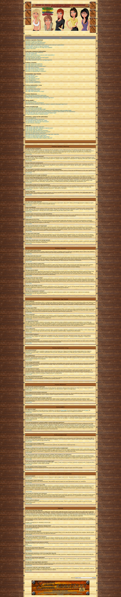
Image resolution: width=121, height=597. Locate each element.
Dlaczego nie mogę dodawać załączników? (36, 133)
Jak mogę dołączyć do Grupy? (33, 90)
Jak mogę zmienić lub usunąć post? (34, 65)
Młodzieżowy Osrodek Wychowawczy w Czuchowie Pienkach (60, 586)
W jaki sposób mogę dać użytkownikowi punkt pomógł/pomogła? (41, 112)
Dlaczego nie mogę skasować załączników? (36, 135)
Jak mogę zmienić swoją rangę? (33, 58)
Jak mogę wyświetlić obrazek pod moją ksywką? (37, 57)
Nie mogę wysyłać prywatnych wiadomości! (36, 95)
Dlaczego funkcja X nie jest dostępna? (35, 102)
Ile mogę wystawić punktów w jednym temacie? (37, 114)
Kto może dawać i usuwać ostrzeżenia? (35, 119)
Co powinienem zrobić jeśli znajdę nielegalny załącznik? (39, 138)
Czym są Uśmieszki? (31, 77)
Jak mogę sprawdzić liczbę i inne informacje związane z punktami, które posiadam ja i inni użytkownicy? (50, 111)
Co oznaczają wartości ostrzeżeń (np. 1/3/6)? (36, 120)
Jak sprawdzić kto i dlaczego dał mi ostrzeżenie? (37, 121)
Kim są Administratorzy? (31, 86)
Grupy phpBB (64, 410)
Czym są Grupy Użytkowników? (33, 89)
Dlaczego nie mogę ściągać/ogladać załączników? (38, 136)
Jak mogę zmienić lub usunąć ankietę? (35, 68)
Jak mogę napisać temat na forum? (34, 63)
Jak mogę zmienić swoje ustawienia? (34, 52)
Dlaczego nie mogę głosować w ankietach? (36, 71)
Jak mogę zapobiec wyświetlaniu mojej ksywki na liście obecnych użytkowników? (45, 45)
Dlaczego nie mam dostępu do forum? (35, 70)
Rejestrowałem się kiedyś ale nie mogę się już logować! (39, 47)
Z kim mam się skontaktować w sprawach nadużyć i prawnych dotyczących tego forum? (47, 104)
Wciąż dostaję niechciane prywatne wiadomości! (37, 96)
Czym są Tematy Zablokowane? (33, 82)
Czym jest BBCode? (30, 75)
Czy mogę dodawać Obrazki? (33, 78)
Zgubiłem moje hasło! (31, 48)
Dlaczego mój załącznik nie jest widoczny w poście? (38, 131)
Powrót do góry (29, 154)
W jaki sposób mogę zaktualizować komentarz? (37, 130)
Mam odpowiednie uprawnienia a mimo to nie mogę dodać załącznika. (42, 134)
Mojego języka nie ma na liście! (33, 56)
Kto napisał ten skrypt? (31, 101)
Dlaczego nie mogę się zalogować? (34, 41)
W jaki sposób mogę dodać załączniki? (35, 126)
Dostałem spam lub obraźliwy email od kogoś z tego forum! (40, 97)
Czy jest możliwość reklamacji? (33, 123)
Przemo (86, 410)
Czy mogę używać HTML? (32, 76)
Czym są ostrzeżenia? (31, 118)
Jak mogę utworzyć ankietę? (32, 67)
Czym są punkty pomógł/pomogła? (34, 108)
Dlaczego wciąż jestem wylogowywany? (35, 43)
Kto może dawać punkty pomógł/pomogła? (36, 109)
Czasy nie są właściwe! (31, 53)
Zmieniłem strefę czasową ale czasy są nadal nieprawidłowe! (40, 55)
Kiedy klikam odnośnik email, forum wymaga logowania (39, 60)
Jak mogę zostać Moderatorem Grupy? (35, 91)
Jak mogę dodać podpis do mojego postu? (36, 66)
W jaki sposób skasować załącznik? (34, 129)
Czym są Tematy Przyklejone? (33, 81)
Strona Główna (28, 35)
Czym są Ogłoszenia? (31, 80)
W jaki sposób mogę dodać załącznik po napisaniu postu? (39, 128)
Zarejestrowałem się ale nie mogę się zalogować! (37, 46)
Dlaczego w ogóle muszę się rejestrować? (36, 42)
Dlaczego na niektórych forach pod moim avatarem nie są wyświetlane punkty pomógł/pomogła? (49, 110)
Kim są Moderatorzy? (31, 87)
